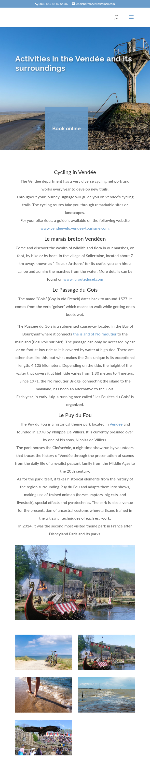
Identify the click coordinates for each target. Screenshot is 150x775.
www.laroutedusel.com (83, 279)
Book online (64, 128)
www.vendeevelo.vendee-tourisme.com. (75, 228)
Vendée (116, 424)
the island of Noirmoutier (94, 334)
